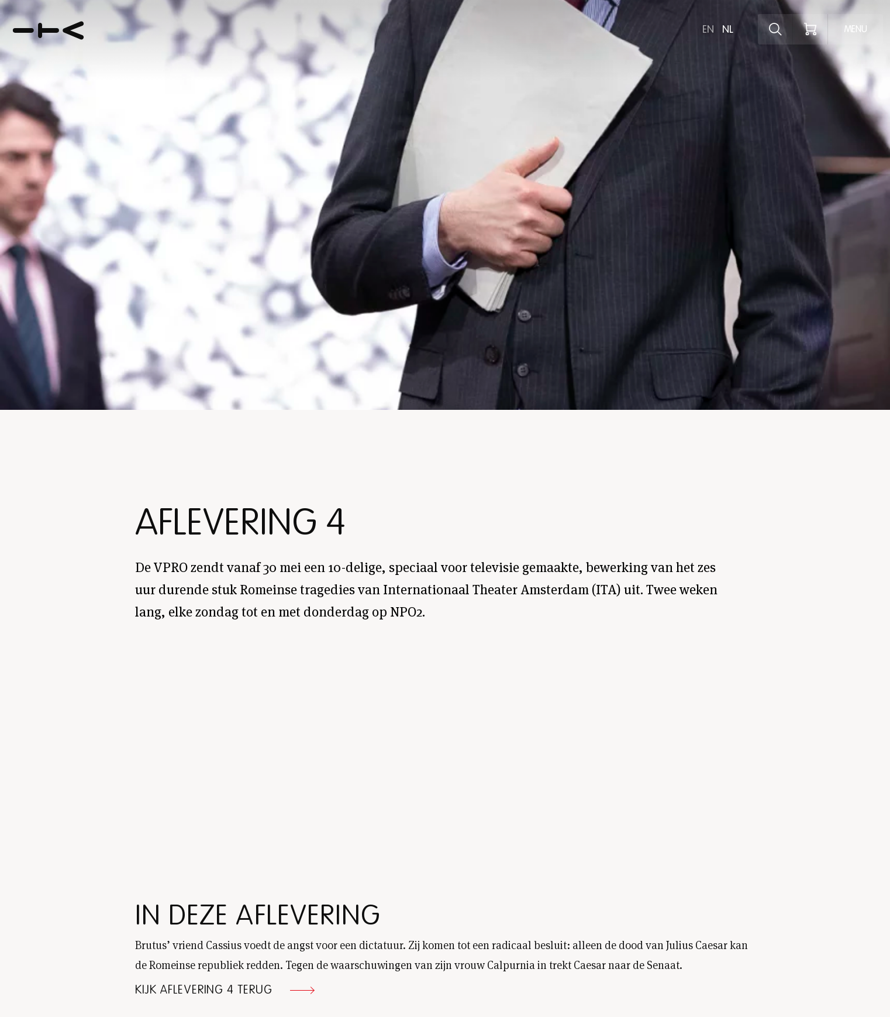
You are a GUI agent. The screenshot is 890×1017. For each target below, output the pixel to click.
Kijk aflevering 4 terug (203, 990)
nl (727, 29)
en (708, 29)
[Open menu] (855, 29)
